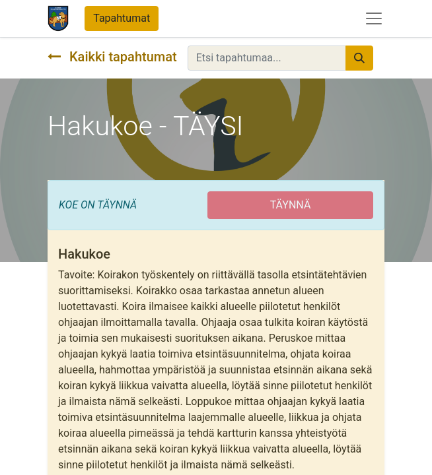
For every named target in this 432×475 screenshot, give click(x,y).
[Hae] (359, 58)
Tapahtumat (121, 18)
